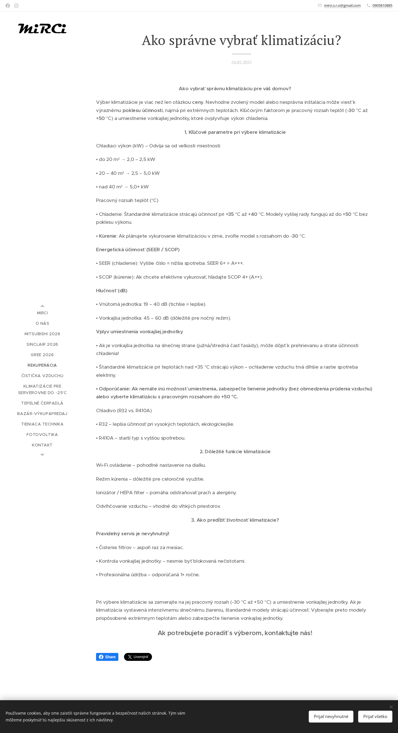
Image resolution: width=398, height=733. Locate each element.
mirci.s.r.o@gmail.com (342, 5)
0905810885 (382, 5)
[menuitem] (42, 313)
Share (107, 657)
